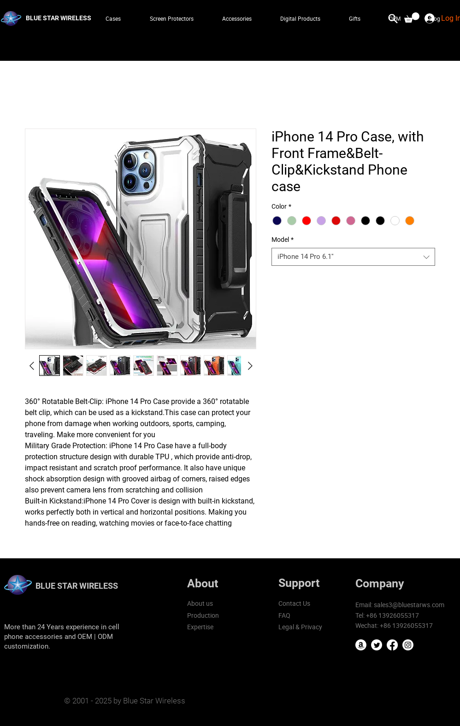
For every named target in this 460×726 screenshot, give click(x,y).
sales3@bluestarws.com (409, 604)
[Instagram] (407, 644)
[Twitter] (376, 644)
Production (203, 615)
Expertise (200, 626)
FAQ (284, 615)
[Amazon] (360, 644)
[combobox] (353, 257)
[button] (411, 17)
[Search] (393, 18)
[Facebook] (392, 644)
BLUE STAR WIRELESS (76, 586)
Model (282, 239)
